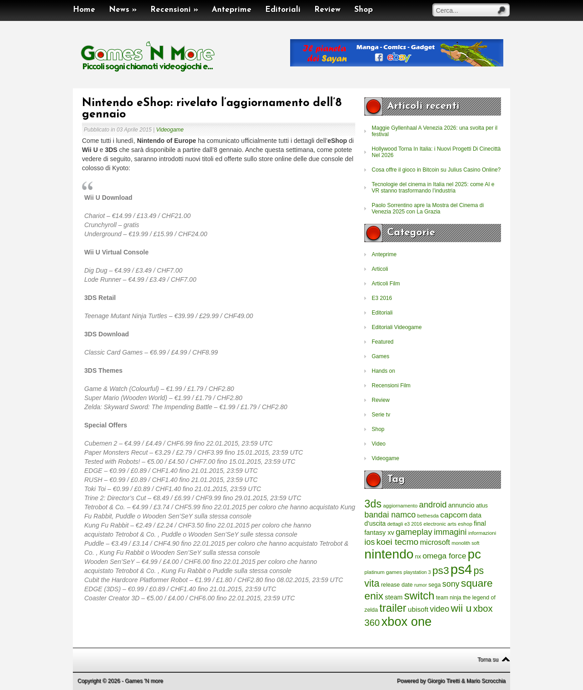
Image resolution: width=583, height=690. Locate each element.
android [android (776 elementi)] (433, 504)
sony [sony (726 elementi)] (451, 584)
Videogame (170, 130)
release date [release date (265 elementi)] (397, 585)
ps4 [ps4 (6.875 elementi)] (461, 569)
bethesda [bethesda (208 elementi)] (428, 515)
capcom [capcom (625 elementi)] (454, 515)
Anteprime (231, 10)
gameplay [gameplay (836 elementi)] (414, 532)
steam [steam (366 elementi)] (394, 597)
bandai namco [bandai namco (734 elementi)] (390, 514)
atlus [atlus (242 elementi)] (482, 505)
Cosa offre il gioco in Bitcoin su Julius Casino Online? (436, 170)
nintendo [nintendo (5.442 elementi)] (389, 554)
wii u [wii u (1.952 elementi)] (461, 608)
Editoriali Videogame (397, 327)
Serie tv (381, 414)
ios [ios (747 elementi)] (369, 542)
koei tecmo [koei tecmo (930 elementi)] (397, 542)
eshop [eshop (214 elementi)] (465, 524)
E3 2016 (382, 298)
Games (380, 356)
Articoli (380, 269)
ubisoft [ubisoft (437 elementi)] (418, 609)
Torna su (487, 659)
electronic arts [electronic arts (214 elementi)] (440, 524)
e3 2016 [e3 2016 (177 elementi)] (413, 524)
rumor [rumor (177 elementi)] (420, 585)
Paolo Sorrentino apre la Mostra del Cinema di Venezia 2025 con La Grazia (428, 208)
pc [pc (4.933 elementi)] (474, 554)
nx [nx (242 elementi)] (418, 556)
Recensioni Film (391, 385)
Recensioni (174, 10)
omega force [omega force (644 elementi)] (444, 555)
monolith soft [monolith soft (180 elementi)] (465, 543)
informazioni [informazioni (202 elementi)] (482, 533)
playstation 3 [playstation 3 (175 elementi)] (417, 572)
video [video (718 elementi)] (440, 609)
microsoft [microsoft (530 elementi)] (435, 542)
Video (378, 444)
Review (327, 10)
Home (84, 10)
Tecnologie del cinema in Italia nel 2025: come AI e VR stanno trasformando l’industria (433, 187)
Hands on (383, 371)
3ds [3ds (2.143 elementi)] (373, 504)
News (123, 10)
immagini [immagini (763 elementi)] (450, 532)
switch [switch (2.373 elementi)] (419, 595)
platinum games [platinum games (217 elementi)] (383, 572)
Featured (383, 342)
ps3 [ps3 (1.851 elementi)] (440, 570)
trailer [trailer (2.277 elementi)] (392, 608)
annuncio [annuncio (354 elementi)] (461, 505)
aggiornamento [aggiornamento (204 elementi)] (400, 505)
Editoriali (283, 10)
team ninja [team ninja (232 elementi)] (448, 597)
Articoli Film (386, 283)
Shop (363, 10)
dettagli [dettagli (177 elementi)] (395, 524)
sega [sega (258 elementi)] (435, 585)
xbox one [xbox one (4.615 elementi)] (406, 621)
